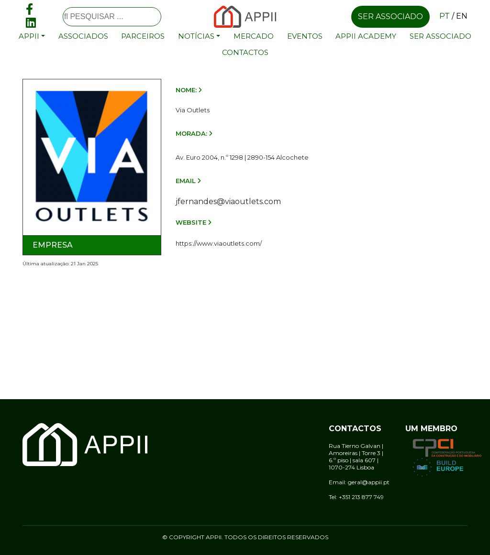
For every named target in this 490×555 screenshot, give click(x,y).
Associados (83, 36)
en (462, 16)
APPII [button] (29, 36)
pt (444, 16)
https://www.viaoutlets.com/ (219, 243)
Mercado (254, 36)
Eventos (305, 36)
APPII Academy (365, 36)
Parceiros (143, 36)
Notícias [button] (196, 36)
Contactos (245, 52)
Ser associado (390, 16)
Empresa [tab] (53, 245)
